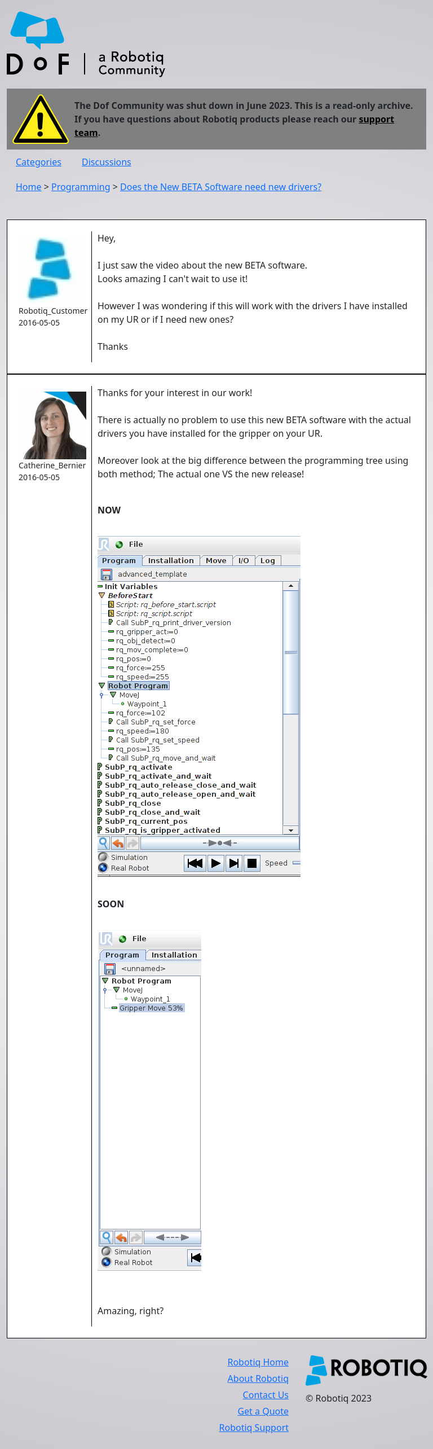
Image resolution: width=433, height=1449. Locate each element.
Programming (81, 187)
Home (29, 187)
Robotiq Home (258, 1362)
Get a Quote (263, 1411)
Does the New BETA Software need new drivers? (220, 187)
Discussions (106, 162)
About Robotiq (258, 1378)
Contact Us (266, 1395)
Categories (38, 162)
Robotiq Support (254, 1427)
